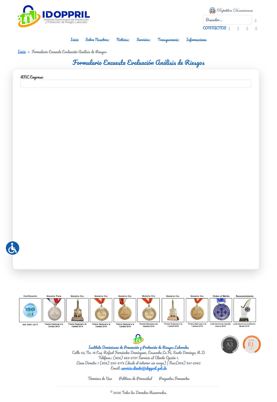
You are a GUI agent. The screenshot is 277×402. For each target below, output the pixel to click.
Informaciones (196, 40)
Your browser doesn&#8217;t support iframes (136, 167)
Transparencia (168, 40)
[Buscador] (255, 19)
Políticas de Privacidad (135, 378)
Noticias (123, 40)
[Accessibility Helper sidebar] (11, 246)
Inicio (75, 40)
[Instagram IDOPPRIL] (229, 28)
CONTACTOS (214, 28)
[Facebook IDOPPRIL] (238, 28)
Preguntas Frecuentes (174, 378)
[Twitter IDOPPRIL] (247, 28)
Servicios (144, 40)
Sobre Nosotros (97, 40)
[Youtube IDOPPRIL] (256, 28)
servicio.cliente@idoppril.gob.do (144, 368)
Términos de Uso (100, 378)
